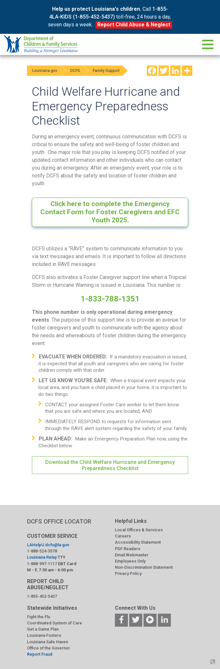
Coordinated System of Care (54, 622)
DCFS (80, 70)
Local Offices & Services (139, 529)
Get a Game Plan (43, 629)
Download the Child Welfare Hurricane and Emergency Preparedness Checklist (110, 465)
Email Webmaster (131, 554)
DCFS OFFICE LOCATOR (59, 521)
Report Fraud (39, 654)
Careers (123, 536)
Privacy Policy (128, 573)
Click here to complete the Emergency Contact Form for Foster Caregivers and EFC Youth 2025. (110, 212)
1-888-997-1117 (42, 563)
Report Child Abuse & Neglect (133, 24)
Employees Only (130, 561)
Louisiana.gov (46, 70)
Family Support (114, 70)
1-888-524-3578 (42, 551)
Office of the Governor (48, 648)
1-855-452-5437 (42, 596)
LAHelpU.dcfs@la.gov (48, 544)
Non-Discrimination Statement (144, 567)
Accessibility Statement (138, 542)
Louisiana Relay (42, 557)
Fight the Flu (38, 616)
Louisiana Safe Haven (47, 641)
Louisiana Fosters (44, 635)
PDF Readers (127, 548)
